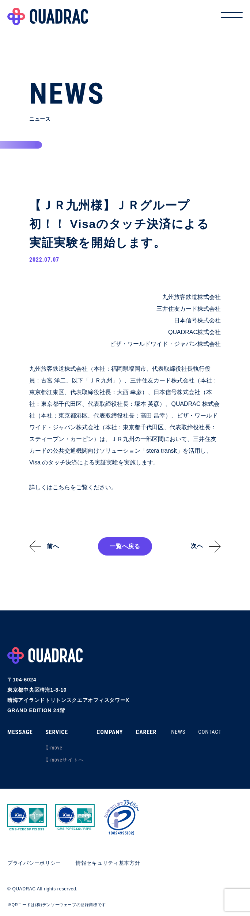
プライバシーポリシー (34, 863)
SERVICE (56, 732)
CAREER (146, 732)
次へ (197, 546)
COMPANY (109, 732)
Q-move (53, 748)
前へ (53, 546)
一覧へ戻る (125, 546)
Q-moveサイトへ (64, 760)
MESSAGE (20, 732)
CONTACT (209, 732)
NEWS (178, 732)
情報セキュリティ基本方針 (108, 863)
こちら (61, 487)
